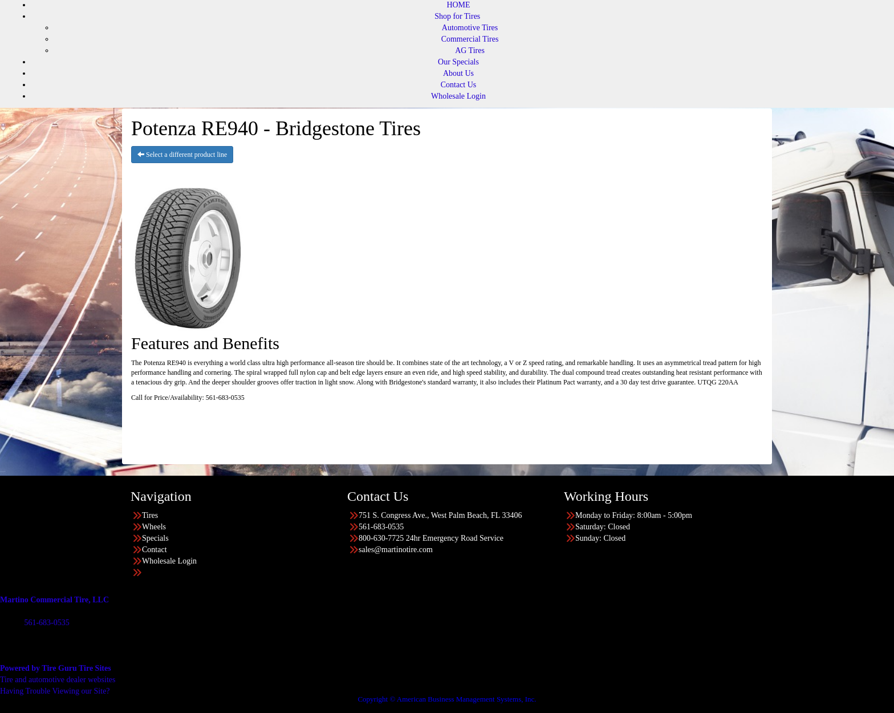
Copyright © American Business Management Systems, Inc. (446, 699)
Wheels (154, 526)
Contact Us (459, 84)
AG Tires (470, 50)
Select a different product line (182, 155)
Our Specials (458, 62)
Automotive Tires (470, 27)
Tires (150, 515)
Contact (154, 549)
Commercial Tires (470, 39)
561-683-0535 (46, 622)
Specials (155, 538)
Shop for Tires (457, 16)
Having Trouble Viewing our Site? (55, 691)
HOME (458, 5)
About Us (458, 73)
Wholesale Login (458, 96)
